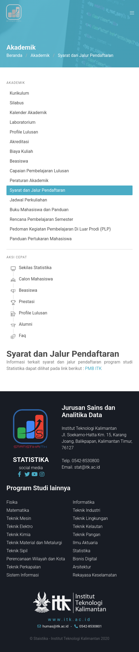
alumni (21, 325)
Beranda (14, 55)
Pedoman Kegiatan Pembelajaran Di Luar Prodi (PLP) (60, 229)
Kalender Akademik (28, 112)
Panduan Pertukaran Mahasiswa (41, 238)
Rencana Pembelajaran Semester (41, 219)
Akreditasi (19, 141)
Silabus (17, 102)
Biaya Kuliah (21, 151)
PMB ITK (93, 368)
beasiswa (23, 291)
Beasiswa (19, 161)
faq (18, 336)
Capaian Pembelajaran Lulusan (39, 170)
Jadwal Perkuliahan (28, 200)
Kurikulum (19, 93)
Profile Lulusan (24, 132)
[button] (132, 13)
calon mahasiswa (31, 279)
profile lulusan (28, 313)
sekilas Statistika (31, 268)
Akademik (40, 55)
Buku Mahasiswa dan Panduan (39, 209)
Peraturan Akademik (29, 180)
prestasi (22, 302)
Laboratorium (23, 122)
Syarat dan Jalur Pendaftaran (37, 190)
